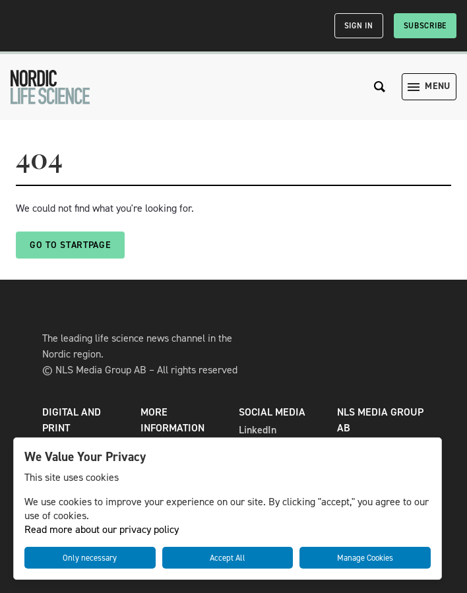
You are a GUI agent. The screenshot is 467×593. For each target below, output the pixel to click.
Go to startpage (70, 245)
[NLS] (50, 87)
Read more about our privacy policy (101, 529)
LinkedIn (257, 430)
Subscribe (425, 25)
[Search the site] (380, 86)
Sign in (358, 25)
